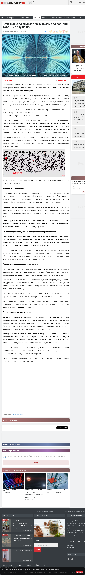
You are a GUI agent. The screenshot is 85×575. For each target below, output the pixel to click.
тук (4, 458)
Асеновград (7, 565)
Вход (36, 463)
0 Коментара (62, 80)
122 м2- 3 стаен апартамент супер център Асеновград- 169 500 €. (23, 524)
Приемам (80, 572)
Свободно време (56, 18)
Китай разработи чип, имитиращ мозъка (56, 491)
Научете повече (53, 570)
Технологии (8, 80)
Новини (37, 18)
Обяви (38, 565)
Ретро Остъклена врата (22, 550)
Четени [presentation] (78, 77)
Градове (74, 18)
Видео (28, 565)
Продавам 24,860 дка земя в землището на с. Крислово (22, 537)
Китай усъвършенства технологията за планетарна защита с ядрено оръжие (34, 493)
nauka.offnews (16, 415)
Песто (36, 540)
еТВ (45, 565)
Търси (38, 549)
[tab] (78, 77)
